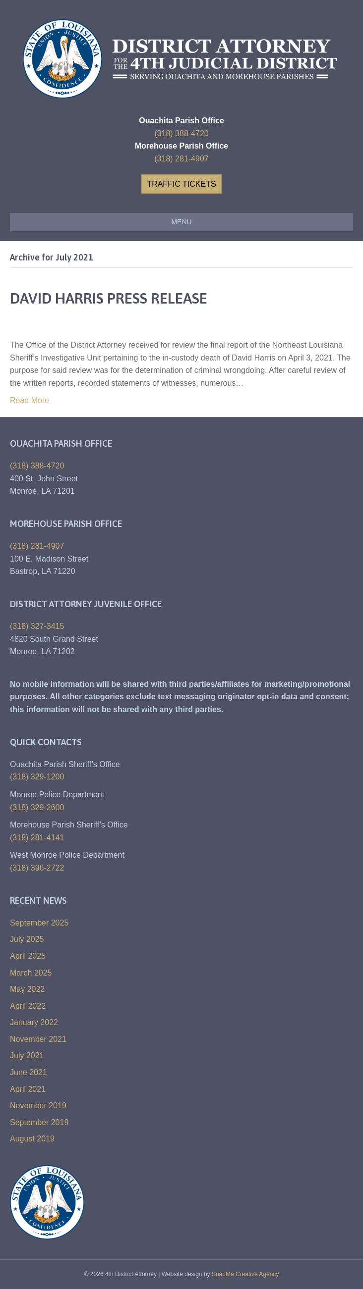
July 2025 (27, 939)
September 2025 (39, 923)
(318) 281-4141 (37, 837)
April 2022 (28, 1006)
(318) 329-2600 (37, 807)
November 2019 (38, 1105)
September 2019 (39, 1122)
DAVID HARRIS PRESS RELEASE (108, 298)
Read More (29, 400)
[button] (181, 184)
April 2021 (28, 1089)
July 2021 (27, 1055)
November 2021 (38, 1039)
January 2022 (34, 1022)
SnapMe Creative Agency (245, 1274)
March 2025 (31, 973)
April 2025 (28, 956)
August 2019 (32, 1138)
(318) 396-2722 (37, 868)
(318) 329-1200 (37, 777)
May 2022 (27, 989)
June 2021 (28, 1072)
